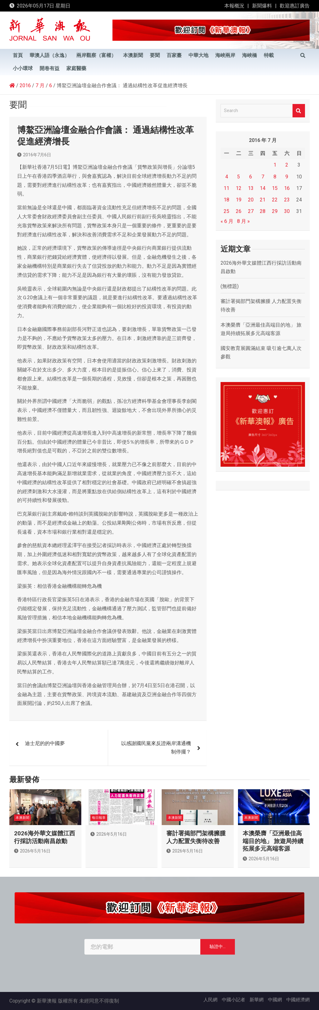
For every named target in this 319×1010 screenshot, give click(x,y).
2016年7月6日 (34, 154)
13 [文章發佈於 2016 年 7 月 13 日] (251, 188)
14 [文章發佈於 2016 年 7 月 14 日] (262, 188)
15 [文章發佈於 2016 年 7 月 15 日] (275, 188)
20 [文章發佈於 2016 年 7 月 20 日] (251, 200)
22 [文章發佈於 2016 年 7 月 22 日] (275, 200)
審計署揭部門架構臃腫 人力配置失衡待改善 (196, 837)
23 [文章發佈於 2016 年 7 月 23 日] (287, 200)
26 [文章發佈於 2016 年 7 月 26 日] (238, 211)
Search (299, 110)
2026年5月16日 (32, 850)
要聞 (155, 55)
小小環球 (23, 68)
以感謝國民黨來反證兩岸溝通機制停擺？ (156, 747)
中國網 (275, 1000)
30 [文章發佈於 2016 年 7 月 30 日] (287, 211)
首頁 (18, 55)
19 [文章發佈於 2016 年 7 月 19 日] (238, 200)
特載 (269, 55)
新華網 (257, 1000)
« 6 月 (227, 221)
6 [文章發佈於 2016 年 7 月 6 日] (250, 177)
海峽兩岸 (225, 55)
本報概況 (234, 6)
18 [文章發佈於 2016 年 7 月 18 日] (226, 200)
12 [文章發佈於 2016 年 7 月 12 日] (238, 188)
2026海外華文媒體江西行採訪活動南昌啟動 (44, 837)
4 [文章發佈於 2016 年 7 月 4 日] (226, 177)
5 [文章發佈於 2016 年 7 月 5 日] (238, 177)
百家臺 (174, 55)
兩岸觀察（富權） (96, 55)
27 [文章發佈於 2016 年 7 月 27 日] (251, 211)
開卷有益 (50, 68)
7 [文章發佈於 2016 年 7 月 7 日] (262, 177)
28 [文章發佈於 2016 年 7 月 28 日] (262, 211)
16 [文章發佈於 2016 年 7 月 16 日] (287, 188)
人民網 (210, 1000)
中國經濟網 (298, 1000)
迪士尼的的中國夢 (45, 743)
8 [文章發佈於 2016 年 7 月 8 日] (275, 177)
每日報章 (99, 818)
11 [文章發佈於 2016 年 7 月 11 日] (226, 188)
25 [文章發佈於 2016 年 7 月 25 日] (226, 211)
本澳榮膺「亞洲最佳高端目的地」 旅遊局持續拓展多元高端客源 (273, 841)
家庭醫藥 (76, 68)
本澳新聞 (133, 55)
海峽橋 (249, 55)
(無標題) (230, 286)
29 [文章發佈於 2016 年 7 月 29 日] (275, 211)
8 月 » (243, 221)
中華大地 (198, 55)
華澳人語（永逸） (49, 55)
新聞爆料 (262, 6)
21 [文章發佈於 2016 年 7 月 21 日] (262, 200)
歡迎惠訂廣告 (295, 6)
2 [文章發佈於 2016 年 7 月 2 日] (286, 165)
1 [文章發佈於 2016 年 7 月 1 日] (275, 165)
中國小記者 (233, 1000)
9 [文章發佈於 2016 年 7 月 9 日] (286, 177)
